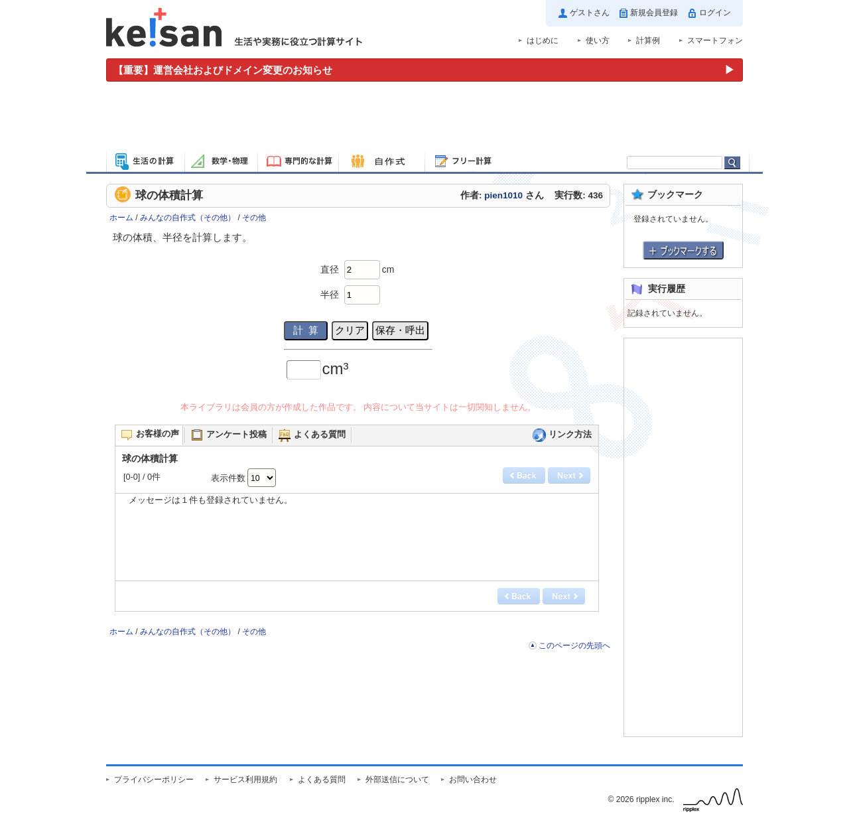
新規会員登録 (654, 12)
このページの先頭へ (574, 645)
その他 (254, 217)
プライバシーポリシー (154, 779)
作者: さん (502, 195)
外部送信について (397, 779)
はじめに (542, 40)
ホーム (121, 217)
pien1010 (503, 195)
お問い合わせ (473, 779)
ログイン (715, 12)
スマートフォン (715, 40)
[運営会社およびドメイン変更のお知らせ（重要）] (424, 70)
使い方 (598, 40)
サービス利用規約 (245, 779)
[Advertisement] (424, 118)
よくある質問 (322, 779)
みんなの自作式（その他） (187, 217)
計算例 (648, 40)
